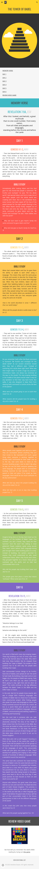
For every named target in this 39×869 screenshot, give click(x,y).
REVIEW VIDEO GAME (9, 95)
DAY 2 (4, 78)
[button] (2, 2)
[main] (19, 9)
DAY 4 (4, 85)
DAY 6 (4, 92)
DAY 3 (4, 81)
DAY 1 (4, 74)
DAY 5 (4, 88)
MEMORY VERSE (8, 71)
